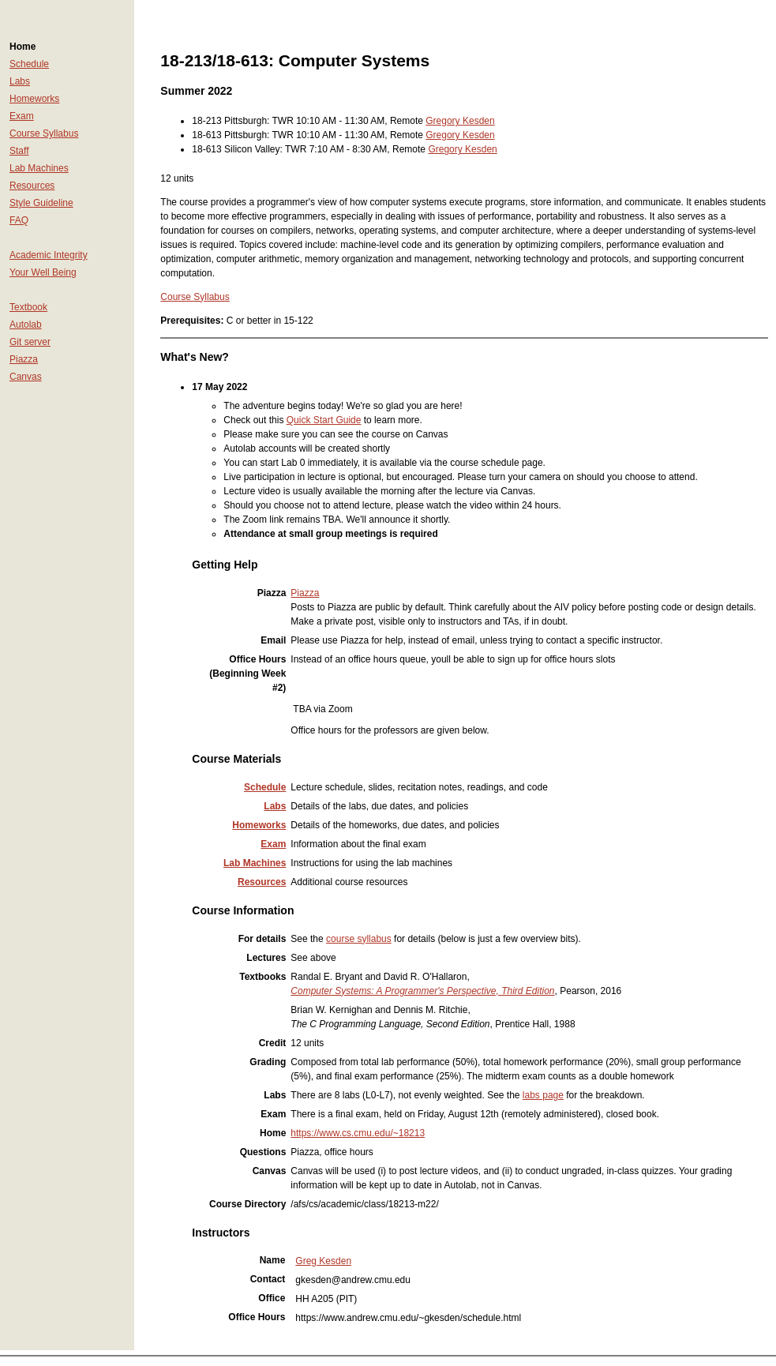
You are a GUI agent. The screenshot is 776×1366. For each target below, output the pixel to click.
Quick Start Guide (324, 420)
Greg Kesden (323, 1261)
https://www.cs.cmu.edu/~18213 (358, 1133)
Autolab (25, 324)
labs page (543, 1095)
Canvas (25, 376)
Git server (30, 341)
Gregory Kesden (459, 120)
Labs (19, 81)
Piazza (23, 359)
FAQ (18, 220)
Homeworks (34, 98)
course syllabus (359, 938)
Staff (18, 150)
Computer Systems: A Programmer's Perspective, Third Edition (422, 990)
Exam (21, 116)
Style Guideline (41, 202)
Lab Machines (39, 168)
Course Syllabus (43, 133)
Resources (31, 185)
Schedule (29, 63)
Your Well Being (43, 272)
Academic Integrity (48, 255)
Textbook (28, 307)
